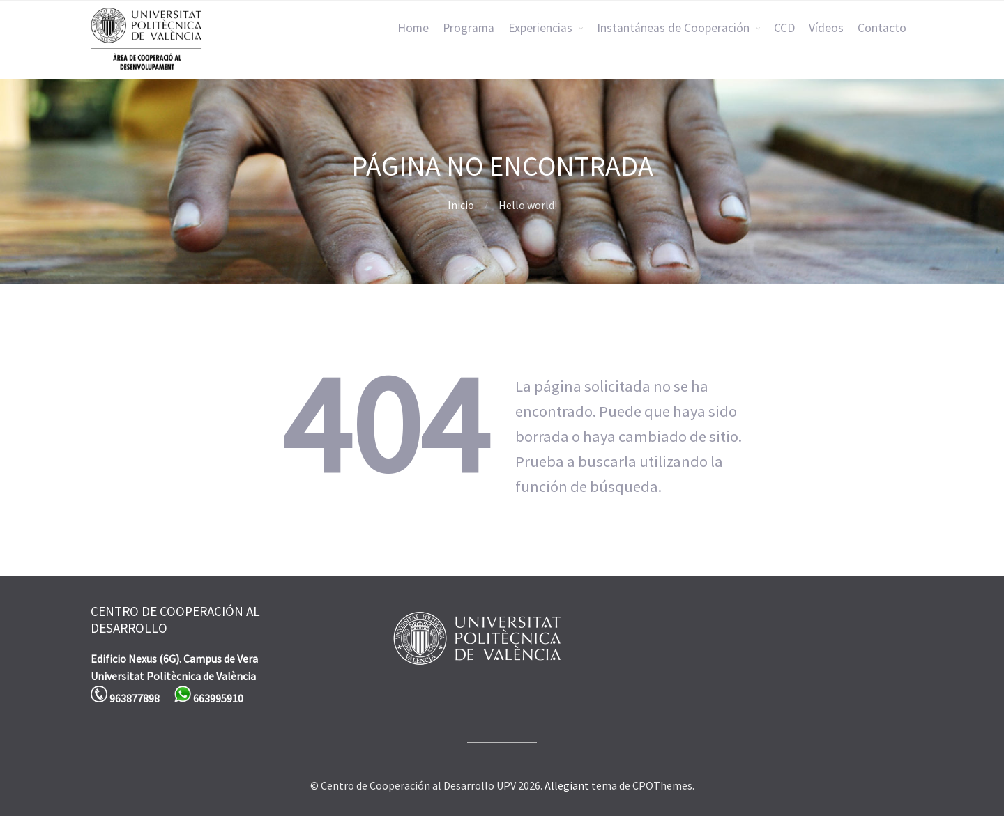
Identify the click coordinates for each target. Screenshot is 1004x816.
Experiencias (540, 28)
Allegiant (567, 785)
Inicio (461, 205)
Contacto (882, 28)
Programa (468, 28)
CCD (784, 28)
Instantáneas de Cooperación (673, 28)
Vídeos (826, 28)
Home (413, 28)
